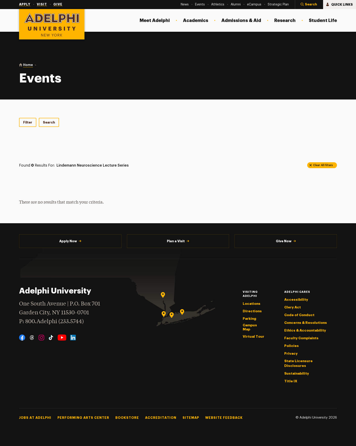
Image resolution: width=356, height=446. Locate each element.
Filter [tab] (27, 122)
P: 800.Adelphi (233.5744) (51, 321)
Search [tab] (49, 122)
